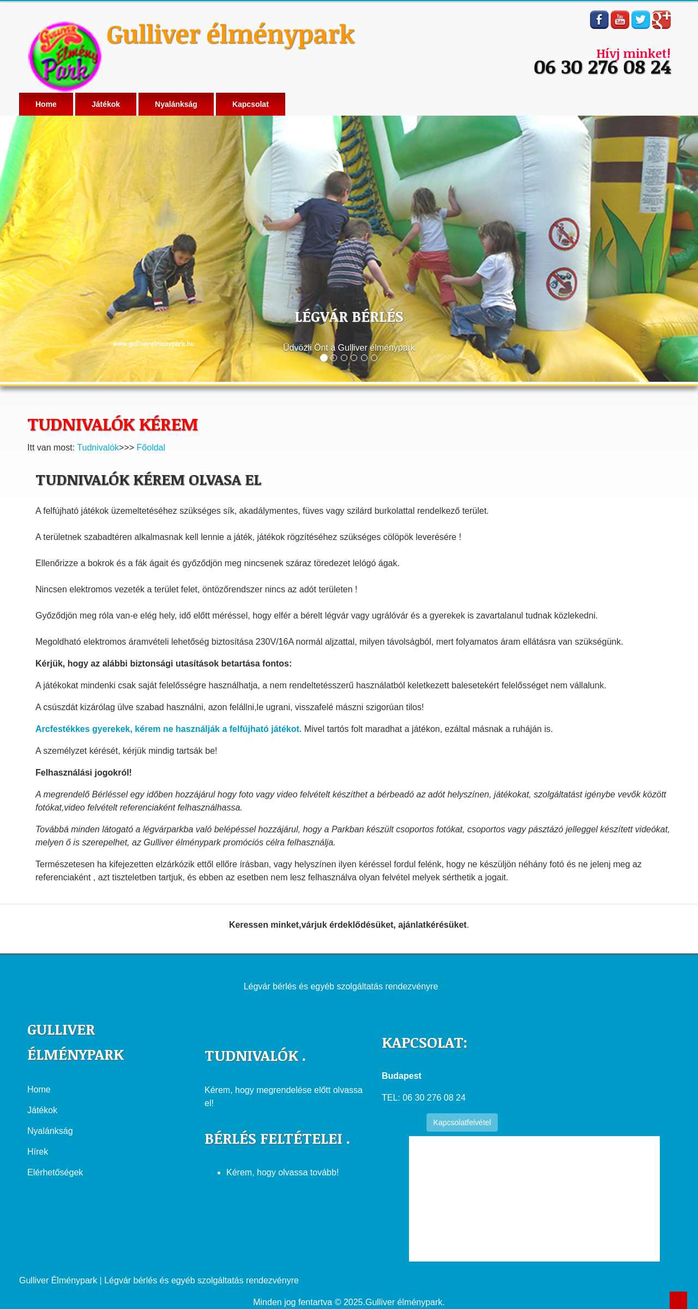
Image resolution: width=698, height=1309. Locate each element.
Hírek (37, 1151)
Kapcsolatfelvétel (462, 1122)
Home (46, 104)
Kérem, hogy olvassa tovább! (282, 1172)
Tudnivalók (98, 447)
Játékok (106, 104)
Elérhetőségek (55, 1172)
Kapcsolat (250, 104)
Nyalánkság (176, 104)
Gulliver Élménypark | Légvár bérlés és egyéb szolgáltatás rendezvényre (159, 1280)
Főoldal (151, 447)
